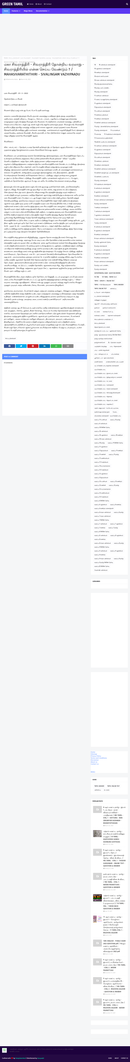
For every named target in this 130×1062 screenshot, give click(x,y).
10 (95, 65)
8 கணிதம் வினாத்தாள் (101, 234)
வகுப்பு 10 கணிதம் (117, 435)
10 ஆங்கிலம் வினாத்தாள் (102, 68)
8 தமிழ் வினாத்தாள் (100, 246)
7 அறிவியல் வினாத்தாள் (102, 211)
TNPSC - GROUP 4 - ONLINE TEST (104, 281)
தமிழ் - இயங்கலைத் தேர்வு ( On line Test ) (107, 335)
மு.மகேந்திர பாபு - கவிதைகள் (104, 385)
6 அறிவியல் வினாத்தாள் (102, 188)
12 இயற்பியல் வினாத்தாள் (102, 153)
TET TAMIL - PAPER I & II (109, 277)
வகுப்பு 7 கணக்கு (99, 528)
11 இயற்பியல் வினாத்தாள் (102, 107)
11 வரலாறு (97, 134)
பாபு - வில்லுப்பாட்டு (101, 354)
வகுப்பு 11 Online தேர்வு (115, 443)
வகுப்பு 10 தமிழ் (99, 443)
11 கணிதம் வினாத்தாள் (101, 119)
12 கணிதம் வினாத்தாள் (101, 165)
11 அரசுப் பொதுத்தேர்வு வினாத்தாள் (105, 99)
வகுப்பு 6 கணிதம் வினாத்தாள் (104, 508)
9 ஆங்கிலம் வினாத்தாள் (102, 254)
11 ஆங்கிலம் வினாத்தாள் (102, 103)
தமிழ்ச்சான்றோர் (99, 342)
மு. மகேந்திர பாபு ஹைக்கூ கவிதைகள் (106, 366)
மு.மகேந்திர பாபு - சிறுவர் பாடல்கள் (106, 400)
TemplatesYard (21, 1058)
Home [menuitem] (6, 11)
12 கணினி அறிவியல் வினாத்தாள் (105, 169)
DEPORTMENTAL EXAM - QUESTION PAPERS (107, 273)
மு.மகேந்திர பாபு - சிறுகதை (103, 396)
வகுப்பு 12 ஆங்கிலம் (101, 474)
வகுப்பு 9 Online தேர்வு (101, 547)
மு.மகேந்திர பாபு (99, 369)
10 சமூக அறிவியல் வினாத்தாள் (104, 80)
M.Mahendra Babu (11, 79)
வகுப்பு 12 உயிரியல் (100, 481)
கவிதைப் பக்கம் (99, 315)
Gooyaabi (40, 1058)
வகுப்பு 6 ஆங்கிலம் (100, 504)
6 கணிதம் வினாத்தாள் (101, 196)
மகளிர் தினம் (98, 362)
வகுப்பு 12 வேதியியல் (101, 470)
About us (94, 762)
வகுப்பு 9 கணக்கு (99, 555)
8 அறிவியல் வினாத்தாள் (102, 227)
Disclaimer (95, 760)
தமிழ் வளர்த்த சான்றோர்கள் (103, 339)
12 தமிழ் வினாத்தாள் (100, 180)
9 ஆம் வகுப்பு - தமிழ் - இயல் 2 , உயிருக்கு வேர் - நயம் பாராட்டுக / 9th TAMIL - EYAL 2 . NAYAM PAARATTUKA (114, 965)
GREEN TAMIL (12, 4)
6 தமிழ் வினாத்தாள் (100, 203)
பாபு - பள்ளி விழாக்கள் (101, 350)
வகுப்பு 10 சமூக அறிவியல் (102, 439)
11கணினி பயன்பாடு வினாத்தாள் (104, 142)
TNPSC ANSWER (118, 284)
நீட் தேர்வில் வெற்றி (114, 342)
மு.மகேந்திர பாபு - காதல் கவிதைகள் (106, 389)
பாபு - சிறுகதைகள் (115, 346)
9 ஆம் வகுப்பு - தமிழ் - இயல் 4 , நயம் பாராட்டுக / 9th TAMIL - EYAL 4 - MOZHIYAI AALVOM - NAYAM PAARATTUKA (114, 1005)
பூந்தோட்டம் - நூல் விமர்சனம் (104, 358)
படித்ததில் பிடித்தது (100, 346)
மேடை (115, 412)
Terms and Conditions (99, 758)
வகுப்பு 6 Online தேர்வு (101, 501)
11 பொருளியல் (115, 130)
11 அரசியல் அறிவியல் (101, 95)
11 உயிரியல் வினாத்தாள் (102, 111)
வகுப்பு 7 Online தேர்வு (101, 520)
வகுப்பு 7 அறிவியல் (100, 524)
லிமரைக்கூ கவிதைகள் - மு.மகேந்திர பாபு (107, 416)
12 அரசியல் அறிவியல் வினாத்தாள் (105, 146)
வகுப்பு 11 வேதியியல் (101, 462)
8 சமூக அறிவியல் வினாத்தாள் (104, 238)
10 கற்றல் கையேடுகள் (101, 76)
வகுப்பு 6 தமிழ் (118, 512)
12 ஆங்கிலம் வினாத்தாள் (102, 149)
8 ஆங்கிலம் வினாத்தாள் (102, 230)
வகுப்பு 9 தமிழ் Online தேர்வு (103, 562)
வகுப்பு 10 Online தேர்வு (102, 427)
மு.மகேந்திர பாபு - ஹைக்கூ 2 (103, 404)
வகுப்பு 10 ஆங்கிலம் (101, 435)
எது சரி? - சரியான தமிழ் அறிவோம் (105, 304)
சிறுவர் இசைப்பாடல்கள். (102, 327)
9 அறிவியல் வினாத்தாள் (102, 250)
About (39, 4)
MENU (93, 772)
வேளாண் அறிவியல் (100, 570)
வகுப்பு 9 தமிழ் (118, 558)
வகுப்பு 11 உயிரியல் (100, 420)
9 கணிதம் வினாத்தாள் (101, 257)
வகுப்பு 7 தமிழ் (113, 528)
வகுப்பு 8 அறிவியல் (100, 535)
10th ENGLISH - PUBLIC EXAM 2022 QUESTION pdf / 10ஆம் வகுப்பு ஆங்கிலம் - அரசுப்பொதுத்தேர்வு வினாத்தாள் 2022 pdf (114, 946)
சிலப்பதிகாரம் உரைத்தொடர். (103, 319)
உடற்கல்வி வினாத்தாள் (101, 296)
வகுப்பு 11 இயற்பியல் (101, 450)
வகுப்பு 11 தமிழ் (114, 454)
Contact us (95, 764)
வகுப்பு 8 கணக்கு (99, 539)
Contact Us (124, 1058)
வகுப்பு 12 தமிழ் (115, 420)
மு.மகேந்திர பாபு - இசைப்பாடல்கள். (106, 373)
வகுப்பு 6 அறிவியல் (100, 423)
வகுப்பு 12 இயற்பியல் (101, 477)
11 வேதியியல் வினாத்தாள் (112, 134)
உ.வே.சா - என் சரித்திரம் (102, 292)
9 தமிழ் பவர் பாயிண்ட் (101, 265)
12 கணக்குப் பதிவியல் (101, 161)
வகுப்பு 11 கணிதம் (117, 450)
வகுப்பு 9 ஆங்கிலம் (116, 551)
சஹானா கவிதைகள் (114, 315)
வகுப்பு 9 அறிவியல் (100, 551)
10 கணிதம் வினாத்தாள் (101, 72)
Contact (48, 4)
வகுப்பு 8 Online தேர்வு (101, 531)
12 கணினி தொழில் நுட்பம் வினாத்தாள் (106, 173)
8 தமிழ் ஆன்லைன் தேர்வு (102, 242)
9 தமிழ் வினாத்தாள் (100, 269)
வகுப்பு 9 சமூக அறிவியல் (102, 558)
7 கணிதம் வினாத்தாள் (101, 207)
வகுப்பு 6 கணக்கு (115, 504)
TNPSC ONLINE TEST (100, 288)
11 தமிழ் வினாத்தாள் (100, 130)
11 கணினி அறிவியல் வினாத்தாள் (105, 122)
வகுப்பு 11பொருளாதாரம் (102, 466)
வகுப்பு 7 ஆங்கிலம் (116, 524)
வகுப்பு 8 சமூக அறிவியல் (102, 543)
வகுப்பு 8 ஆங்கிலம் (116, 535)
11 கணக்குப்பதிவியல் (101, 115)
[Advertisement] (65, 34)
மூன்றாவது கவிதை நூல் (102, 412)
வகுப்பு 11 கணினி (100, 454)
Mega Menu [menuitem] (28, 11)
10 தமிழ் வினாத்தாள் (101, 92)
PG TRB (96, 277)
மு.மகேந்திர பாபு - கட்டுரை (103, 381)
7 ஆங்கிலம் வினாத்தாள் (102, 215)
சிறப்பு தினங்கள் (14, 58)
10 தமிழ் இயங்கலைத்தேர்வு (103, 84)
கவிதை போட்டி (108, 311)
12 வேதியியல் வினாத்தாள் (102, 184)
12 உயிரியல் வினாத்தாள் (102, 157)
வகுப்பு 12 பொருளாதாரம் (102, 489)
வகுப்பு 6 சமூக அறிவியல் (102, 512)
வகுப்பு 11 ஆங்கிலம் (100, 447)
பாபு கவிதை (115, 354)
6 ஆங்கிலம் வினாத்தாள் (102, 192)
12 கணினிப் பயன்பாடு (101, 176)
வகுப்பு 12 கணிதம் (116, 481)
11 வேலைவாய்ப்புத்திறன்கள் (103, 138)
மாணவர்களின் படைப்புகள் (115, 362)
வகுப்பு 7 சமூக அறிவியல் (102, 516)
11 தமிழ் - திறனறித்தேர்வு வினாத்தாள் (106, 126)
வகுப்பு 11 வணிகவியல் (101, 458)
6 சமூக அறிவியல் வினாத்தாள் (104, 200)
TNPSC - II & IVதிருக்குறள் (102, 284)
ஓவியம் (97, 308)
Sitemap (94, 754)
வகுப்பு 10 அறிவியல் (101, 431)
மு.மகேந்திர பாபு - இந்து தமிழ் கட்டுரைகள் (108, 377)
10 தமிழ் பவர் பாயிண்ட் (101, 88)
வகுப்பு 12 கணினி (100, 485)
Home (30, 4)
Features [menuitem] (15, 11)
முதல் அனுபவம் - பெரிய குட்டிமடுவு (106, 408)
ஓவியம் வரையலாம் (109, 308)
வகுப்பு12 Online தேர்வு (101, 566)
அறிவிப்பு (113, 288)
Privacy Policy (96, 756)
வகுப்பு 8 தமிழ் (119, 543)
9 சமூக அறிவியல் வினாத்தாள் (104, 261)
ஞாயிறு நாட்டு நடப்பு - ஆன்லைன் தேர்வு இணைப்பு (107, 331)
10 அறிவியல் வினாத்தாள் (107, 65)
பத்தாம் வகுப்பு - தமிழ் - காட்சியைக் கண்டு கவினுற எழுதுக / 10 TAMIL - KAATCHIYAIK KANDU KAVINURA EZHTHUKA (114, 836)
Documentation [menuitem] (41, 11)
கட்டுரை (97, 311)
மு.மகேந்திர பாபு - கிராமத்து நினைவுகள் (107, 393)
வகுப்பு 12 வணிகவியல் (101, 493)
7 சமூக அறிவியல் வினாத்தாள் (104, 219)
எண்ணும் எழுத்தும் (100, 300)
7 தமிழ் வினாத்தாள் (100, 223)
